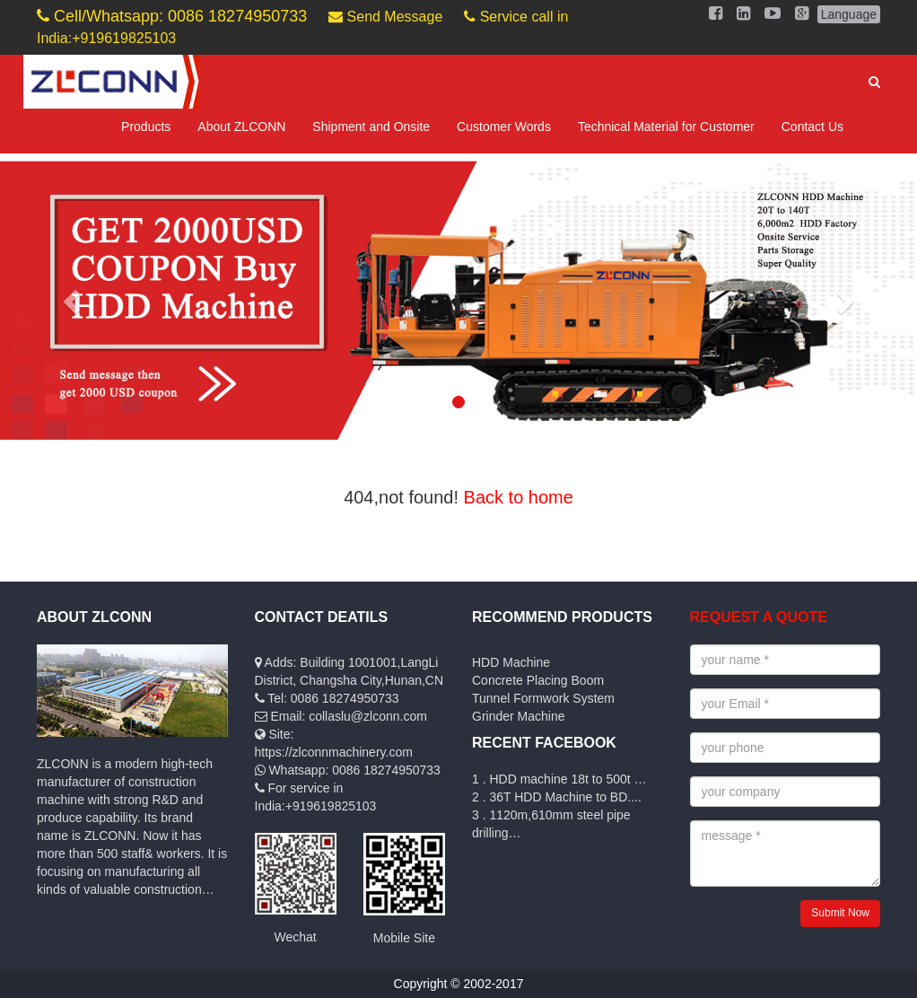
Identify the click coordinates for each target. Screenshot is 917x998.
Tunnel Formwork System (543, 698)
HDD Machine (511, 662)
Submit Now (840, 912)
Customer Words (504, 126)
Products (145, 126)
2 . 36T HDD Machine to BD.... (557, 797)
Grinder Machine (518, 716)
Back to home (518, 497)
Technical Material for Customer (666, 126)
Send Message (385, 16)
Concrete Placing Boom (538, 680)
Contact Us (812, 126)
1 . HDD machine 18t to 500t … (559, 779)
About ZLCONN (241, 126)
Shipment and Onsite (371, 126)
